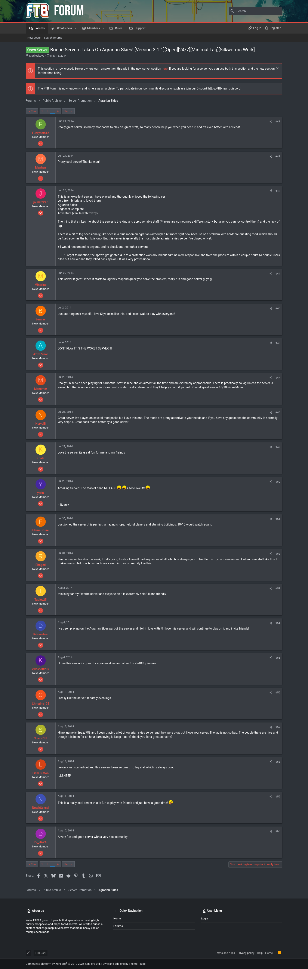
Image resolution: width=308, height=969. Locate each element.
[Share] (271, 121)
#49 (277, 447)
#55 (277, 657)
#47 (277, 377)
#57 (277, 727)
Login (204, 918)
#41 (277, 121)
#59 (277, 796)
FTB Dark (40, 952)
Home (117, 918)
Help (260, 952)
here (164, 68)
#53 (277, 588)
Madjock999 (36, 55)
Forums (118, 926)
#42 (277, 156)
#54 (277, 623)
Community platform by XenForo (63, 963)
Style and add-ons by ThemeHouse (124, 963)
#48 (277, 412)
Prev (33, 111)
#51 (277, 519)
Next (67, 111)
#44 (277, 273)
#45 (277, 308)
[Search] (255, 11)
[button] (75, 28)
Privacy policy (245, 952)
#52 (277, 553)
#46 (277, 343)
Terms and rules (225, 952)
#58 (277, 761)
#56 (277, 692)
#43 (277, 190)
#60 (277, 831)
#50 (277, 481)
